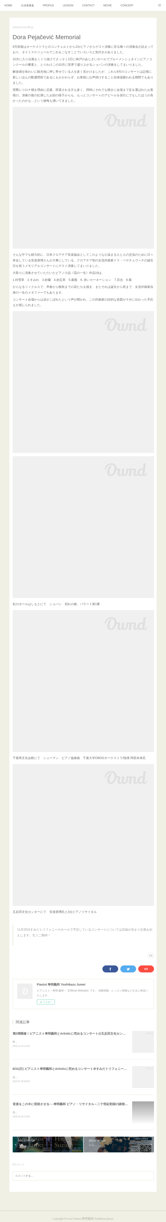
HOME (8, 5)
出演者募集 (27, 5)
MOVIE (107, 5)
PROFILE (48, 5)
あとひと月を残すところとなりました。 (36, 1077)
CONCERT (127, 5)
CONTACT (88, 5)
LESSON (68, 5)
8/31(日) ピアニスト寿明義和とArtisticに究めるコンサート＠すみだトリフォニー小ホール (74, 1069)
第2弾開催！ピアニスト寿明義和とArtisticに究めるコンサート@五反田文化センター (71, 1033)
